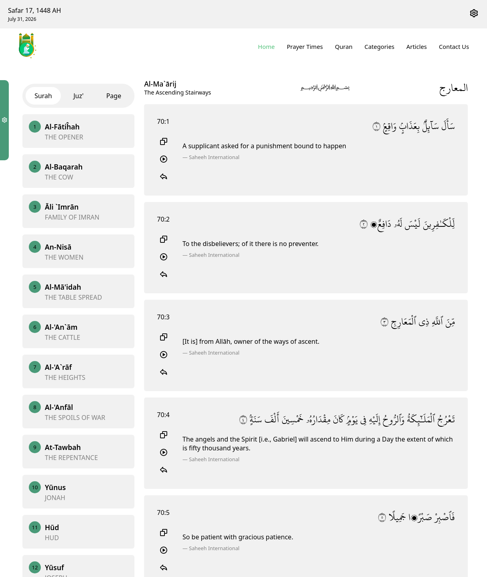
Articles (417, 46)
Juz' (78, 95)
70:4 (163, 414)
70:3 (163, 317)
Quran (344, 46)
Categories (380, 46)
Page (113, 95)
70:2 (163, 219)
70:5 (163, 512)
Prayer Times (305, 46)
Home (266, 46)
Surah (43, 95)
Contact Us (454, 46)
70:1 (163, 121)
